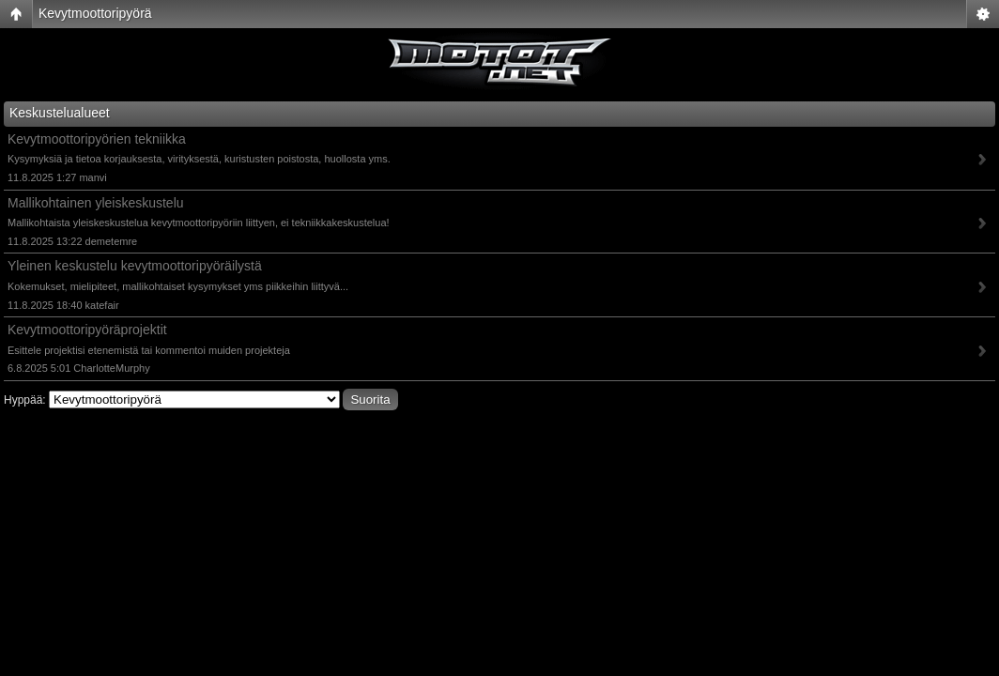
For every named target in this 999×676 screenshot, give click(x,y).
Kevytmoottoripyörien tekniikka (97, 138)
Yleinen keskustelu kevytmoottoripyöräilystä (135, 265)
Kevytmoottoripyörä (95, 13)
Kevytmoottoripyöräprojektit (87, 329)
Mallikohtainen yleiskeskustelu (96, 202)
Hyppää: (25, 400)
